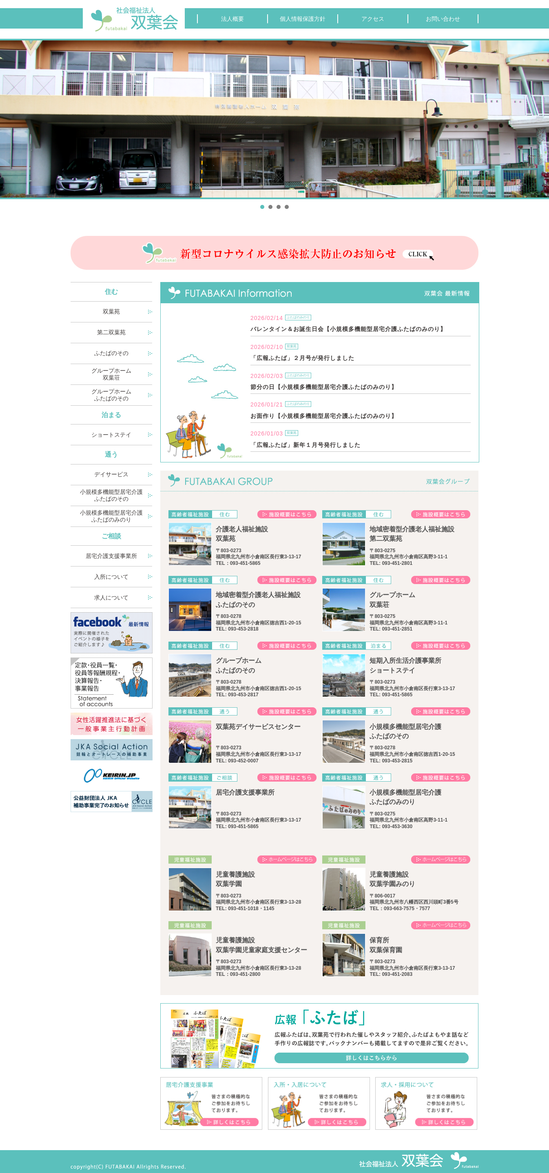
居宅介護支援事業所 (111, 556)
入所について (111, 576)
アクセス (372, 19)
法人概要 (232, 19)
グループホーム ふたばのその (111, 395)
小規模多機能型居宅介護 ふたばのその (111, 495)
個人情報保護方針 (302, 19)
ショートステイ (111, 434)
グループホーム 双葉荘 (111, 374)
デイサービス (111, 474)
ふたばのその (111, 353)
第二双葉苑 (111, 332)
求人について (111, 597)
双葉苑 (111, 311)
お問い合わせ (443, 19)
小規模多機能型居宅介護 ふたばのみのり (111, 516)
